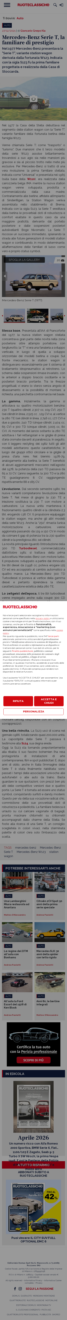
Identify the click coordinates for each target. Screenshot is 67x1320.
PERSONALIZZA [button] (33, 711)
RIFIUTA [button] (18, 701)
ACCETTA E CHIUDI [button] (49, 701)
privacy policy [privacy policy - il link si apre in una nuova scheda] (43, 618)
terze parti (53, 636)
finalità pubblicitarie (22, 651)
